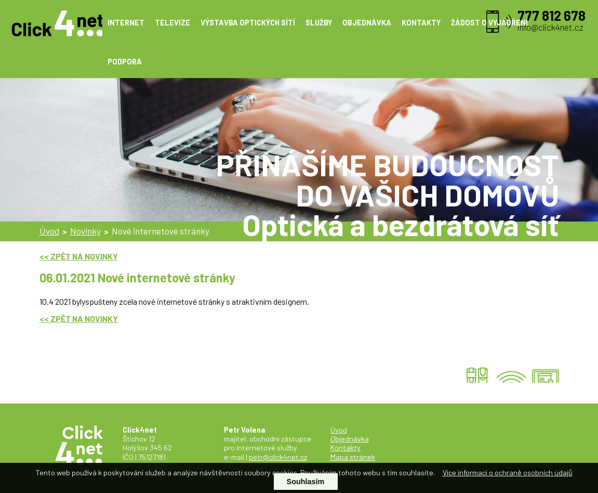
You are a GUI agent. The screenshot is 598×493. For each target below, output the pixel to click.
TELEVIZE (172, 22)
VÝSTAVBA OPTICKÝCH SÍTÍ (248, 22)
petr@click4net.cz (278, 456)
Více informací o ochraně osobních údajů (508, 472)
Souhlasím (306, 481)
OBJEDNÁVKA (366, 22)
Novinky (85, 231)
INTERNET (126, 22)
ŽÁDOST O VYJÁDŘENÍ (489, 22)
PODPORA (125, 61)
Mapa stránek (352, 456)
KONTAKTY (421, 22)
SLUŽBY (318, 22)
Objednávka (349, 438)
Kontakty (345, 447)
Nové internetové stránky (160, 231)
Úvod (49, 231)
